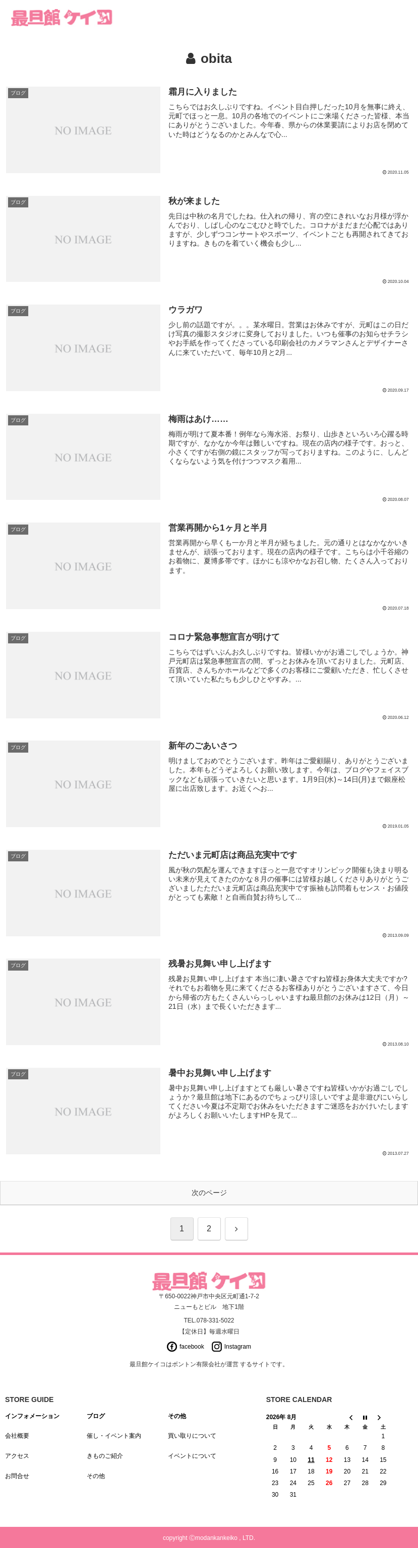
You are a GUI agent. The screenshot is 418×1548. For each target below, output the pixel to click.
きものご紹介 (105, 1455)
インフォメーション (32, 1416)
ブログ (96, 1416)
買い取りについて (192, 1435)
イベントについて (192, 1455)
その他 (96, 1476)
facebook (192, 1346)
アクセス (17, 1455)
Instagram (237, 1346)
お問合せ (17, 1476)
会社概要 (17, 1435)
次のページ (209, 1193)
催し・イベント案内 (114, 1435)
